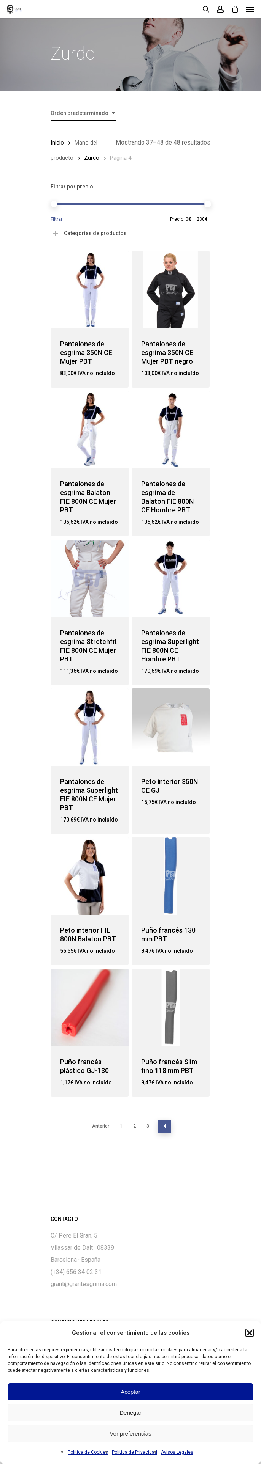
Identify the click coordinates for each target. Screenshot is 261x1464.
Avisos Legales (177, 1452)
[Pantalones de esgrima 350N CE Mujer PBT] (90, 289)
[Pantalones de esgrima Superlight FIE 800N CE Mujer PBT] (90, 727)
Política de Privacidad (134, 1452)
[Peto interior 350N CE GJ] (171, 727)
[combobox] (83, 113)
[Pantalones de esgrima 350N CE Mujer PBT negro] (171, 289)
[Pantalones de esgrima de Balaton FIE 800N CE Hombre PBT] (171, 429)
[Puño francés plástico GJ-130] (90, 1007)
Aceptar (130, 1392)
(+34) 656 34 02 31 (76, 1272)
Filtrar (56, 219)
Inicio (57, 142)
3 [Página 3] (147, 1126)
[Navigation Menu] (250, 9)
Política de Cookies (88, 1452)
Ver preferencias (130, 1433)
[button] (249, 1333)
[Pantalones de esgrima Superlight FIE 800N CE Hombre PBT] (171, 578)
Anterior (100, 1126)
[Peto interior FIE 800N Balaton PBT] (90, 876)
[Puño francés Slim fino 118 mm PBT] (171, 1007)
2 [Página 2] (134, 1126)
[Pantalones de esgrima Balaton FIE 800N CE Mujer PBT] (90, 429)
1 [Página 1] (121, 1126)
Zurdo (91, 157)
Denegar (130, 1412)
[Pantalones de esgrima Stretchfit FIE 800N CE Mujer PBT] (90, 578)
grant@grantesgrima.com (84, 1284)
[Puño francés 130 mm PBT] (171, 876)
